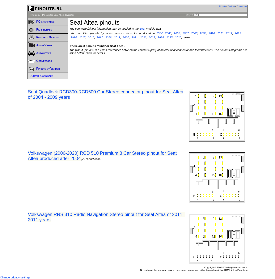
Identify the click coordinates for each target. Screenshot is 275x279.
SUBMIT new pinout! (41, 75)
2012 (229, 33)
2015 (82, 37)
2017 (100, 37)
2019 (117, 37)
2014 (73, 37)
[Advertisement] (158, 65)
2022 (143, 37)
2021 (134, 37)
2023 (152, 37)
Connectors (242, 6)
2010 (212, 33)
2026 (178, 37)
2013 (238, 33)
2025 (169, 37)
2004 (159, 33)
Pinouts (222, 6)
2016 (91, 37)
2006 (177, 33)
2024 (161, 37)
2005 (168, 33)
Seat (142, 28)
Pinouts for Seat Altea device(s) (58, 15)
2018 (108, 37)
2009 (203, 33)
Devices (231, 6)
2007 (186, 33)
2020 (126, 37)
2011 (220, 33)
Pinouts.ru (35, 15)
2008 (194, 33)
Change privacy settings (15, 277)
